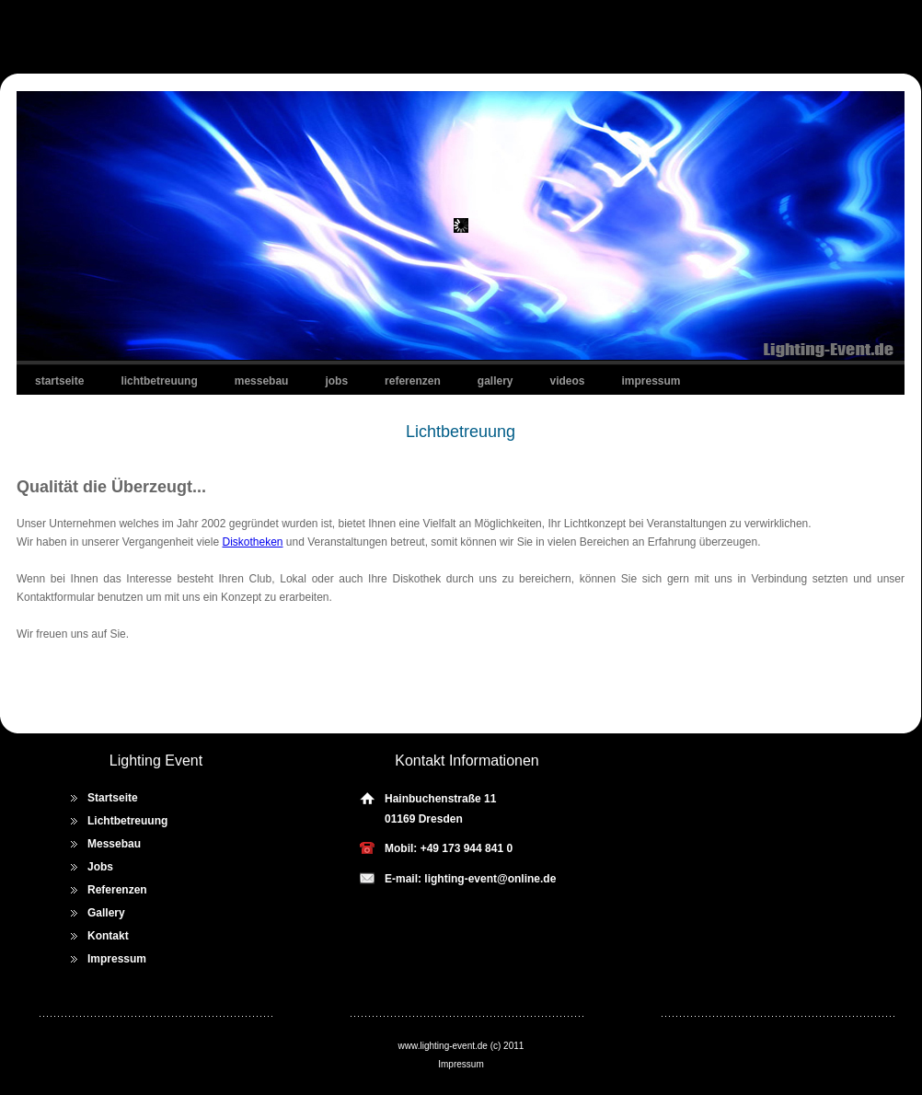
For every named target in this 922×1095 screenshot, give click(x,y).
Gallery (495, 381)
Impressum (651, 381)
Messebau (262, 381)
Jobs (336, 381)
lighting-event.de (454, 1046)
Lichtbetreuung (159, 381)
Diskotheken (252, 542)
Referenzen (413, 381)
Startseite (59, 381)
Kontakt (108, 935)
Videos (567, 381)
